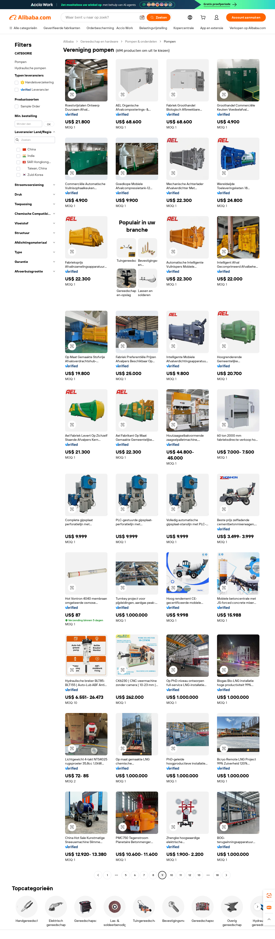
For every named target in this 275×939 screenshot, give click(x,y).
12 (189, 875)
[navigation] (35, 459)
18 (217, 875)
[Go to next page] (226, 875)
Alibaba (68, 41)
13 (199, 875)
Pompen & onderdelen (141, 41)
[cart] (204, 18)
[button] (142, 17)
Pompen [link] (170, 41)
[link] (269, 895)
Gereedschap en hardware (99, 41)
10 (171, 875)
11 (180, 875)
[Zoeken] (158, 17)
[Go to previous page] (98, 875)
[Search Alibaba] (101, 17)
